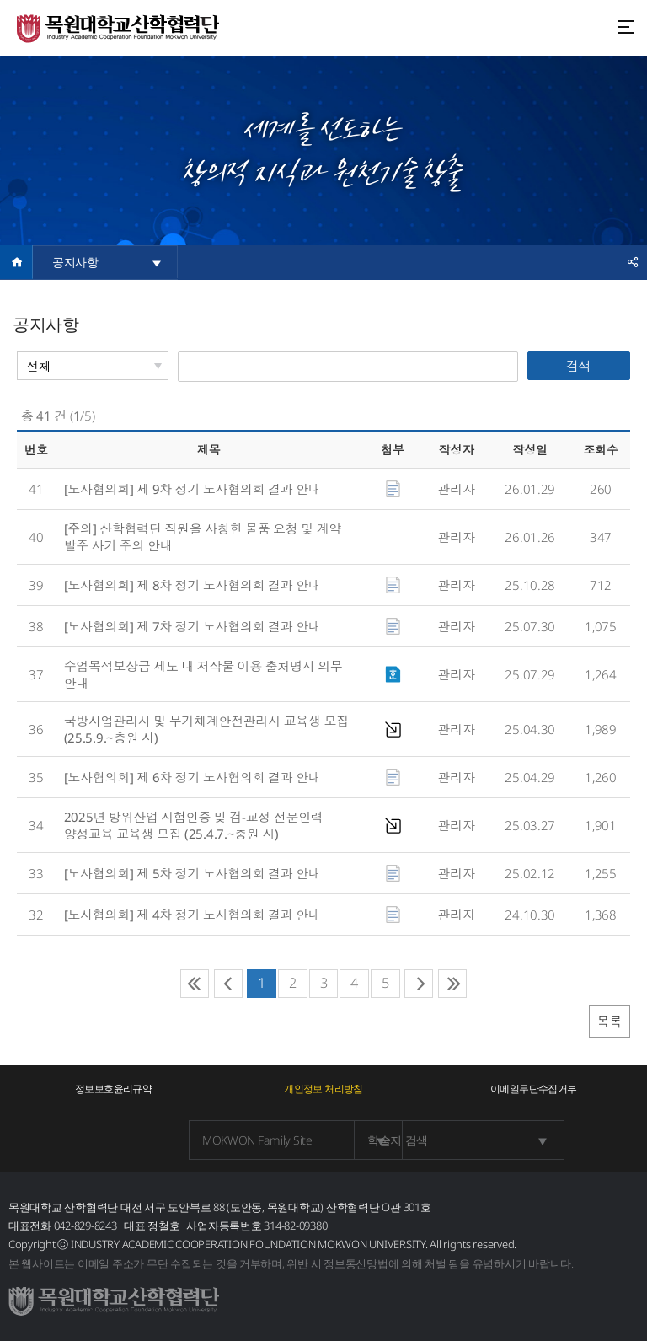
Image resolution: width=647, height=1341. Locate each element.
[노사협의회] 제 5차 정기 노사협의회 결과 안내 (194, 873)
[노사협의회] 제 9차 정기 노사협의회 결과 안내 (194, 488)
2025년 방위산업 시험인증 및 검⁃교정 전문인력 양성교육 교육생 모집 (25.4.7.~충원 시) (194, 825)
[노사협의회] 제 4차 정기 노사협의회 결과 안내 (194, 914)
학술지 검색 (373, 1140)
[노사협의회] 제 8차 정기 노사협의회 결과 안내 (194, 585)
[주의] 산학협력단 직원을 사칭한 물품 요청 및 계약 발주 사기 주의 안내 (202, 537)
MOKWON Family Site (167, 1140)
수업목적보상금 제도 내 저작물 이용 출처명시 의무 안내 (203, 674)
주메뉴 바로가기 (0, 0)
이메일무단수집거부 (533, 1088)
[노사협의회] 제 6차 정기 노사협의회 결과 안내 (194, 777)
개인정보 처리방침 (323, 1088)
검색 (578, 365)
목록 (609, 1021)
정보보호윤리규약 (113, 1088)
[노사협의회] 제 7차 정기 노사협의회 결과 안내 (194, 626)
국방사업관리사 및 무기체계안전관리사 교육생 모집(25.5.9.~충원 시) (206, 729)
